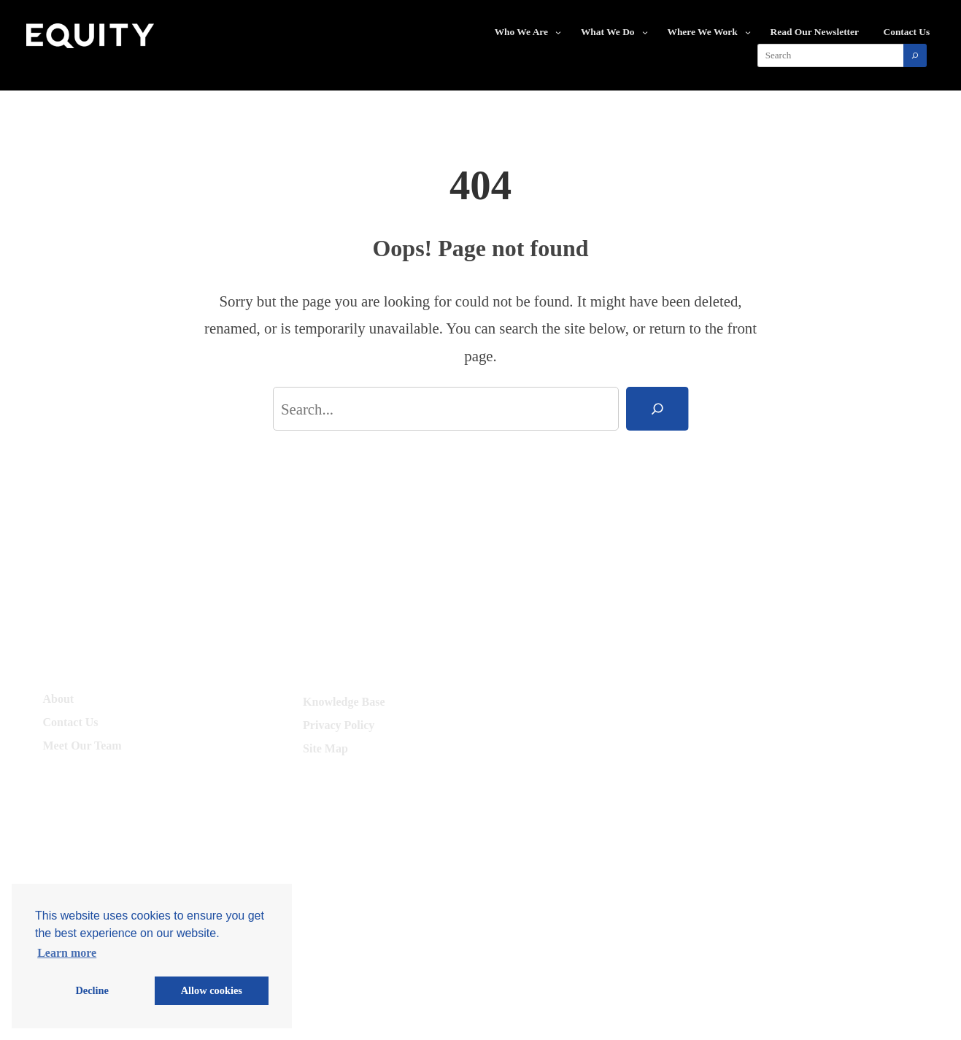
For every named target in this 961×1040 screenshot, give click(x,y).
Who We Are (521, 31)
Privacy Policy (338, 725)
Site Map (325, 748)
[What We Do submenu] (645, 32)
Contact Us (71, 722)
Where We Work (702, 31)
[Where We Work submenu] (748, 32)
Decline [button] (92, 990)
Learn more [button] (66, 953)
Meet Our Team (82, 745)
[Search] (915, 55)
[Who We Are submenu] (558, 32)
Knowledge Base (344, 702)
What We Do (608, 31)
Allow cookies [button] (211, 990)
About (58, 699)
